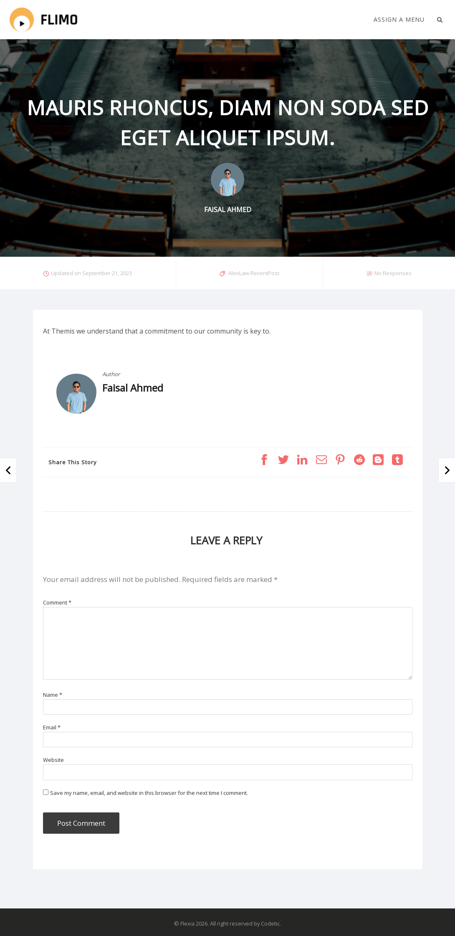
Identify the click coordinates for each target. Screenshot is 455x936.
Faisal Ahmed (132, 388)
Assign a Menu (399, 20)
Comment (57, 602)
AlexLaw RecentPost (253, 273)
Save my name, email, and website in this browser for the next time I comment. (149, 793)
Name (52, 694)
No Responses (393, 273)
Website (53, 760)
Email (52, 727)
